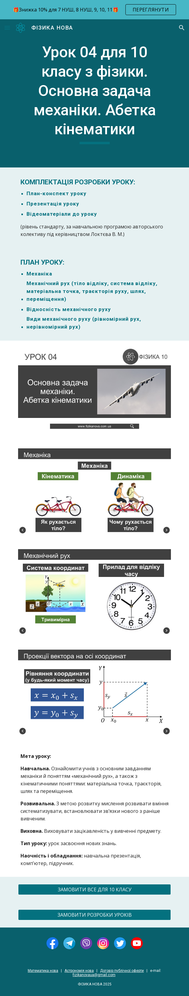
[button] (7, 27)
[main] (94, 93)
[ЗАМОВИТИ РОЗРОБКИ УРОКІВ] (94, 915)
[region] (94, 9)
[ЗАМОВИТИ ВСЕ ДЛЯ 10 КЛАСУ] (94, 889)
